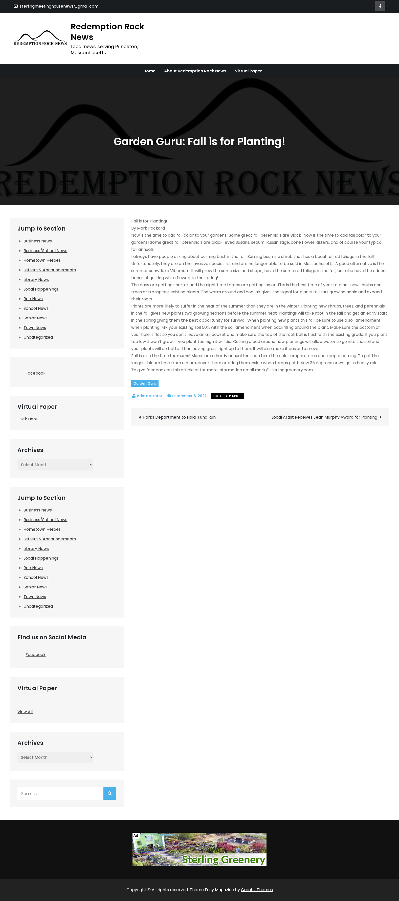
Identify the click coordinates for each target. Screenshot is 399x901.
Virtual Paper (248, 71)
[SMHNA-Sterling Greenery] (199, 849)
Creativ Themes (257, 890)
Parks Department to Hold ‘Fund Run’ (180, 417)
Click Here (27, 419)
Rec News (33, 299)
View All (25, 712)
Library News (36, 279)
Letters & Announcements (50, 270)
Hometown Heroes (42, 260)
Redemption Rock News (108, 32)
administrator (149, 395)
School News (36, 308)
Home (149, 71)
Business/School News (45, 251)
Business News (38, 241)
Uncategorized (38, 337)
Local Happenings (227, 396)
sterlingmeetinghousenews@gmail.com (56, 6)
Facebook (31, 371)
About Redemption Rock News (195, 71)
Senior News (36, 318)
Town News (35, 328)
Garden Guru (145, 383)
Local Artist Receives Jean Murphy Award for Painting (324, 417)
